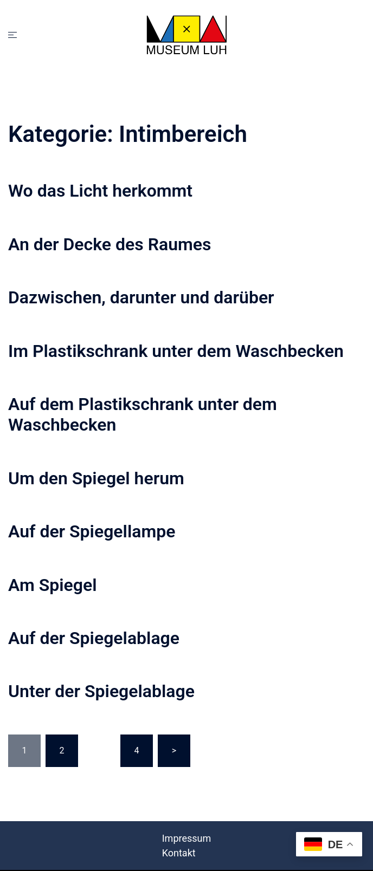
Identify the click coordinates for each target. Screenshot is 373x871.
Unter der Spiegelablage (101, 691)
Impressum (186, 838)
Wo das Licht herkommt (100, 190)
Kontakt (179, 853)
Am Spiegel (52, 585)
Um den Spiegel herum (96, 478)
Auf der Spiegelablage (93, 638)
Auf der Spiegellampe (91, 531)
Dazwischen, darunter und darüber (141, 297)
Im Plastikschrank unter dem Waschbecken (176, 351)
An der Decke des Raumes (109, 244)
